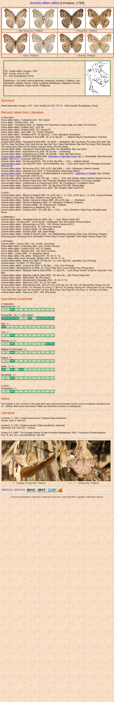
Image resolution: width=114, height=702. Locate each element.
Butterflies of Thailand (86, 173)
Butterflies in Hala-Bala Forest (62, 156)
